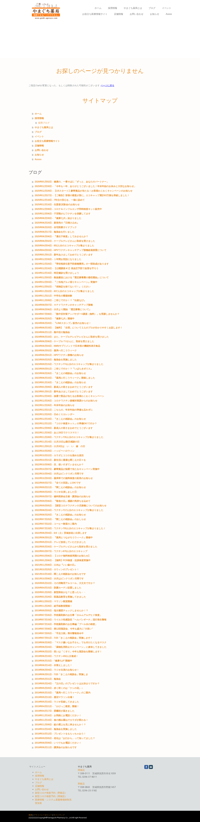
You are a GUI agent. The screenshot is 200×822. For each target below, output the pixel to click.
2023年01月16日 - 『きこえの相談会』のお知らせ (60, 382)
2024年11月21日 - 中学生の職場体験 (53, 296)
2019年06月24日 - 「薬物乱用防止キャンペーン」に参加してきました (70, 647)
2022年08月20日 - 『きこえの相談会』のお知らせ (60, 515)
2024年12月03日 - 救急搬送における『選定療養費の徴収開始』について (72, 277)
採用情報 (112, 8)
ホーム (98, 8)
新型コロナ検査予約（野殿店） (51, 792)
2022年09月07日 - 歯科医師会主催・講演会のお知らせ (62, 496)
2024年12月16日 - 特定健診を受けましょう (57, 273)
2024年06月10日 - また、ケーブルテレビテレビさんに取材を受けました (72, 337)
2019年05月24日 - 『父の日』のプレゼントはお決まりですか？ (67, 683)
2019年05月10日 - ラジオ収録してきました (57, 702)
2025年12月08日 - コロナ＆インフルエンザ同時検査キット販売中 (68, 209)
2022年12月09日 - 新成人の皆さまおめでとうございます (64, 428)
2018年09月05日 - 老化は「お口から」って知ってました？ (65, 738)
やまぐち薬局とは (133, 8)
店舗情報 (118, 14)
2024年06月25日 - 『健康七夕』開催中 (54, 318)
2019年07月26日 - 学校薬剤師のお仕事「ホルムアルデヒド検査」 (68, 615)
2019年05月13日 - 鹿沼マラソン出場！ (54, 697)
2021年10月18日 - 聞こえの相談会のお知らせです (60, 574)
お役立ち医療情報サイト (94, 14)
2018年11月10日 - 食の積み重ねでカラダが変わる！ (61, 720)
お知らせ (154, 14)
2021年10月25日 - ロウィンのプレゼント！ (57, 569)
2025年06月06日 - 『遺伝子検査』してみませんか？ (61, 236)
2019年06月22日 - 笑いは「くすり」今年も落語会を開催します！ (68, 651)
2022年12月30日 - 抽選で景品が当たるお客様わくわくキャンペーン (69, 396)
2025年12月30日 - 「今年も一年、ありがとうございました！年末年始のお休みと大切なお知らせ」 (85, 186)
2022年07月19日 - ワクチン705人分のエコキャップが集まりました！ (70, 528)
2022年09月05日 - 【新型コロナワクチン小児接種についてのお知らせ (70, 505)
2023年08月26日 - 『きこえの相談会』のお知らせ (60, 373)
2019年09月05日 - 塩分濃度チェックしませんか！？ (61, 610)
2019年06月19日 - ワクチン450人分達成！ (56, 656)
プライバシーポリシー (43, 815)
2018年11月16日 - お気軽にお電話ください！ (58, 715)
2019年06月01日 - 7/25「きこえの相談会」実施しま (61, 674)
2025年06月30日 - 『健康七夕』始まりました (58, 218)
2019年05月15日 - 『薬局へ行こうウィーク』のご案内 (62, 692)
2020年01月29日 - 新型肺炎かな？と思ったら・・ (60, 592)
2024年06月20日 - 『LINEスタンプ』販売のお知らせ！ (63, 323)
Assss (169, 14)
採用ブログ (44, 123)
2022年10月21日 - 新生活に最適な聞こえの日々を (60, 460)
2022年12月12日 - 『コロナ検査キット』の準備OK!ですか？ (66, 423)
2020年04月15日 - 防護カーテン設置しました (58, 587)
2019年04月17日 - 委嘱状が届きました (54, 711)
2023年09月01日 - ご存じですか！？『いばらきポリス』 (64, 369)
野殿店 (81, 783)
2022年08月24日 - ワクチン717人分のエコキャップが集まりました (69, 510)
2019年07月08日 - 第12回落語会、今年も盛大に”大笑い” (64, 629)
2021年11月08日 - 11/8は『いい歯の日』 (56, 565)
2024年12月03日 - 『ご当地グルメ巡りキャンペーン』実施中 (66, 282)
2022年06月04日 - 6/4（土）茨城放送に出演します (61, 533)
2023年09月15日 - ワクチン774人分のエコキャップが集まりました (69, 364)
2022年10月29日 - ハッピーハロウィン (54, 451)
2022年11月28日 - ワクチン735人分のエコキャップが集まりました (69, 437)
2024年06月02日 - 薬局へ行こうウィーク (56, 350)
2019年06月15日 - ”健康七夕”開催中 (53, 660)
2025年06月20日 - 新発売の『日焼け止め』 (57, 223)
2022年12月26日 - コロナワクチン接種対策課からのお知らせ (66, 400)
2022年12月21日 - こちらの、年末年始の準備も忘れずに (64, 410)
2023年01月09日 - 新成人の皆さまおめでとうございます (64, 387)
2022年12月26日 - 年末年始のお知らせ (54, 405)
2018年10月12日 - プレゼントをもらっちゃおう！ (60, 733)
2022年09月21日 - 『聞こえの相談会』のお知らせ (60, 487)
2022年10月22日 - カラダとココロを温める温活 (59, 455)
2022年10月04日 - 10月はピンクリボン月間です (59, 473)
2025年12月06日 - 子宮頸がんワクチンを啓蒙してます (62, 213)
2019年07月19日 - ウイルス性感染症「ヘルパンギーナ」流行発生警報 (70, 619)
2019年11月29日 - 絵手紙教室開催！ (53, 606)
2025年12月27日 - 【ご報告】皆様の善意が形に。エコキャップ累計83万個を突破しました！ (82, 195)
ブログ (152, 8)
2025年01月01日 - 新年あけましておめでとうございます (64, 254)
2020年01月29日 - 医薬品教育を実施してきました (60, 597)
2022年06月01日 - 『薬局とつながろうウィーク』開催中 (64, 537)
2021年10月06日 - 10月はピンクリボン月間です (59, 578)
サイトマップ (59, 815)
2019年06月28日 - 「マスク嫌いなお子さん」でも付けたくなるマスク (70, 642)
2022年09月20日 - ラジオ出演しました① (56, 492)
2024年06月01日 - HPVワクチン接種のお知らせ (59, 355)
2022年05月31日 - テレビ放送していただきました (60, 542)
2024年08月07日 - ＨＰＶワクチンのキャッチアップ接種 (64, 305)
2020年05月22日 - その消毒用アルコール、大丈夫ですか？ (65, 583)
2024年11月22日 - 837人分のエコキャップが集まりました (64, 291)
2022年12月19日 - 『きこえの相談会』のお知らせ (60, 419)
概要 (30, 815)
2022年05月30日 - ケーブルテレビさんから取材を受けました (66, 546)
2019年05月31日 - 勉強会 (48, 679)
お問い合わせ (136, 14)
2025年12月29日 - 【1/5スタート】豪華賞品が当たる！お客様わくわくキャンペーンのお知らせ (83, 191)
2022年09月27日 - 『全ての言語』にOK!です (58, 483)
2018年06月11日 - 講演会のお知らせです (56, 747)
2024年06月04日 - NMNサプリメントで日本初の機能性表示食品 (67, 346)
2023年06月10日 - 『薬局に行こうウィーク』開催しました (65, 378)
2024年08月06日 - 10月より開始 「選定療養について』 (63, 309)
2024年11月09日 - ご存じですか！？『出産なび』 (60, 300)
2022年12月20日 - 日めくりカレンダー (54, 414)
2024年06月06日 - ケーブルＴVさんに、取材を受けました (64, 341)
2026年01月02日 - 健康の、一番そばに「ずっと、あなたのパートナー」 (72, 181)
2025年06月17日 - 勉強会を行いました (54, 232)
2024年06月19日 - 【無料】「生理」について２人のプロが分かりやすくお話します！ (78, 327)
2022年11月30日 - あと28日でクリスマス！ (57, 432)
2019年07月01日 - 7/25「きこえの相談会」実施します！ (64, 638)
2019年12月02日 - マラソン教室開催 (53, 601)
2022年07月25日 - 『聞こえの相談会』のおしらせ (60, 519)
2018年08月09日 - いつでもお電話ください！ (58, 743)
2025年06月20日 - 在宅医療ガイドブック (56, 227)
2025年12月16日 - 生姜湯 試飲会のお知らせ (57, 204)
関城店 (81, 770)
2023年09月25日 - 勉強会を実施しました (56, 359)
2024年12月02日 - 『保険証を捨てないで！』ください (62, 286)
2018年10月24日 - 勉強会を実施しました (56, 729)
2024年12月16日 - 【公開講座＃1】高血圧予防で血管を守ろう (66, 268)
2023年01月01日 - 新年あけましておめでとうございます (64, 391)
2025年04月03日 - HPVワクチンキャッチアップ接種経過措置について (70, 250)
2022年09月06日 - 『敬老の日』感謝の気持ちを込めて (62, 501)
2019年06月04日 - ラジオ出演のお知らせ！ (57, 670)
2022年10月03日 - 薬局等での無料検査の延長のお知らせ (64, 478)
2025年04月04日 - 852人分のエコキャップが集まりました (64, 245)
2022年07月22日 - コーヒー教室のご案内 (56, 524)
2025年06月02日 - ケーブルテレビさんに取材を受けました (65, 241)
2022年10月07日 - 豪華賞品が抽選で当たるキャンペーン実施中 (67, 469)
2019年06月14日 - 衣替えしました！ (53, 665)
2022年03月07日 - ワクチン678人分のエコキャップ (61, 551)
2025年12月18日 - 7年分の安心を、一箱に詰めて (60, 200)
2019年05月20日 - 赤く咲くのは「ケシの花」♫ (59, 688)
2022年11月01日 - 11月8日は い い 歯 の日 (60, 446)
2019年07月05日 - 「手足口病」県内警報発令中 (59, 633)
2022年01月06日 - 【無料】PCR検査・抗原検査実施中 (63, 560)
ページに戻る (107, 85)
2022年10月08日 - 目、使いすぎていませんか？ (59, 464)
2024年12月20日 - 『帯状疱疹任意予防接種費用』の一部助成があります (72, 264)
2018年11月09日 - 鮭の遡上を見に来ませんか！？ (60, 724)
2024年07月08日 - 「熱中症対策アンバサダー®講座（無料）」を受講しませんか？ (77, 314)
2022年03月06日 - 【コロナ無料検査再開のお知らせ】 (62, 556)
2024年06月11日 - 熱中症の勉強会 (52, 332)
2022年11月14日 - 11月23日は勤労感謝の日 (57, 442)
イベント (166, 8)
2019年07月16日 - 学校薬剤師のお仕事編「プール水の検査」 (66, 624)
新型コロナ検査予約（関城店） (51, 796)
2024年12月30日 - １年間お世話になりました (58, 259)
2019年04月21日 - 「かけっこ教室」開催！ (57, 706)
